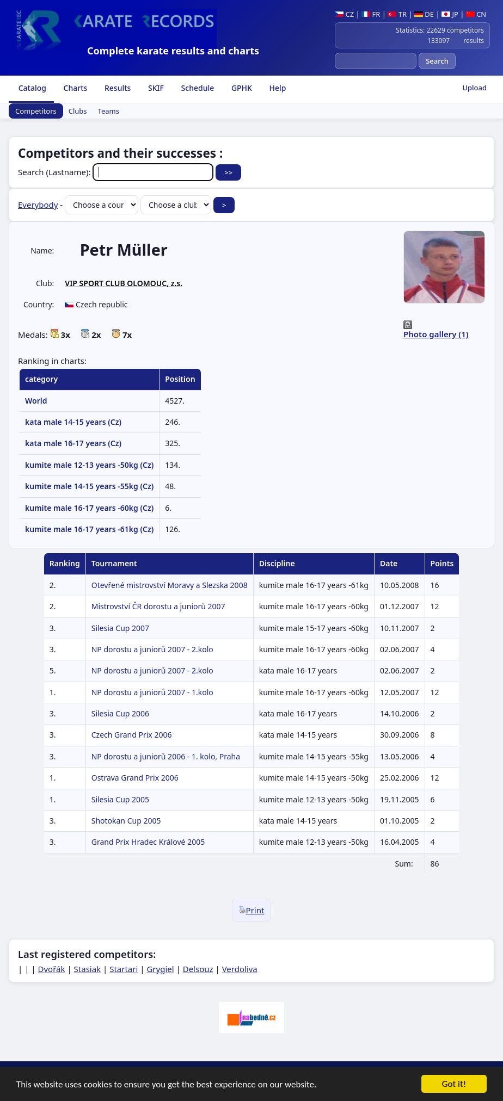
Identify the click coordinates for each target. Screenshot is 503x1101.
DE (424, 14)
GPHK (240, 88)
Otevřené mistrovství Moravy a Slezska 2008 (169, 585)
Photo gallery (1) (436, 334)
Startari (123, 968)
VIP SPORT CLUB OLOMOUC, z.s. (123, 283)
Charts (74, 88)
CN (476, 14)
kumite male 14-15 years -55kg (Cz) (89, 486)
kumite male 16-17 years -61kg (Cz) (89, 529)
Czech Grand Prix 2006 (131, 734)
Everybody (38, 204)
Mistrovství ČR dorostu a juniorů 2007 (158, 606)
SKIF (155, 88)
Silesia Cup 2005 (120, 799)
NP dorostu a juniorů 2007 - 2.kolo (152, 649)
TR (397, 14)
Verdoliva (239, 968)
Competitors (36, 111)
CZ (344, 14)
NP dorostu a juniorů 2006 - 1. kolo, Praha (165, 756)
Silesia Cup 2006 (120, 713)
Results (116, 88)
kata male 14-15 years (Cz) (73, 422)
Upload (474, 87)
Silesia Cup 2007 (120, 628)
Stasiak (87, 968)
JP (449, 14)
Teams (108, 111)
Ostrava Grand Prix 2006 (135, 777)
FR (370, 14)
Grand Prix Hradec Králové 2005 (148, 842)
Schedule (196, 88)
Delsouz (198, 968)
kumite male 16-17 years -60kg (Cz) (89, 508)
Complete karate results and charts (173, 50)
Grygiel (160, 968)
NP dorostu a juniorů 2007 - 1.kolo (152, 692)
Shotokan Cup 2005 (126, 820)
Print (252, 910)
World (36, 400)
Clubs (78, 111)
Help (276, 88)
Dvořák (51, 968)
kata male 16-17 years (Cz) (73, 443)
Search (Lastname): (117, 171)
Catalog (31, 88)
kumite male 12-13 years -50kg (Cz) (89, 465)
